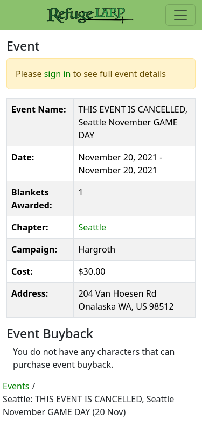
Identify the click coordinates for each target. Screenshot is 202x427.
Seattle (92, 227)
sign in (57, 74)
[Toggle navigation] (180, 15)
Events (16, 386)
